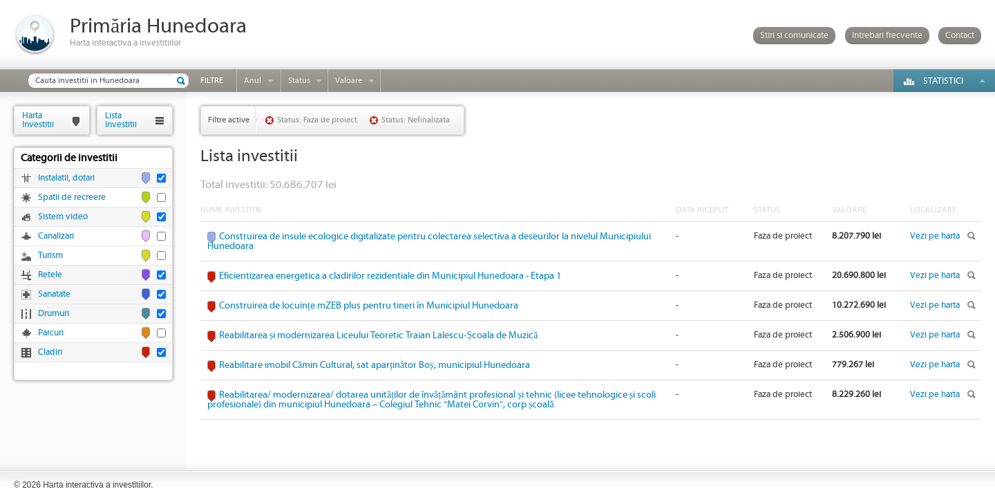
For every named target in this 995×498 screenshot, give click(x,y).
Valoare (348, 80)
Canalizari (56, 236)
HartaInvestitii (38, 120)
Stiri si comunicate (794, 35)
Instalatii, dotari (66, 178)
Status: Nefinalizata (415, 120)
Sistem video (63, 217)
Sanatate (54, 294)
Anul (252, 80)
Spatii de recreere (72, 197)
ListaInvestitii (121, 120)
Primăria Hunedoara (158, 26)
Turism (50, 255)
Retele (50, 275)
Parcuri (51, 333)
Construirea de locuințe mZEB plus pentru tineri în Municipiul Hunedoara (368, 306)
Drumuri (53, 313)
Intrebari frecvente (887, 35)
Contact (959, 35)
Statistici (943, 81)
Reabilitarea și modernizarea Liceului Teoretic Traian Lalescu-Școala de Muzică (378, 335)
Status (299, 80)
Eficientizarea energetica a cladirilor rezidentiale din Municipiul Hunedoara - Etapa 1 (390, 276)
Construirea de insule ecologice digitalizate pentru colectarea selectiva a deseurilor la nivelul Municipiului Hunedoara (429, 241)
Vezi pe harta (935, 236)
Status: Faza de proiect (317, 120)
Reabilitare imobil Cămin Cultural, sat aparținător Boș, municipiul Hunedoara (374, 365)
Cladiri (50, 352)
